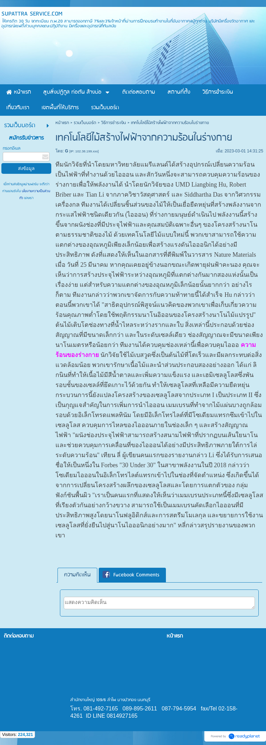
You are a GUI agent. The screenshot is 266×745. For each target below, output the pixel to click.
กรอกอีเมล (11, 148)
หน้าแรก (62, 122)
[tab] (77, 575)
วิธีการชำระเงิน (113, 122)
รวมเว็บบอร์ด (85, 122)
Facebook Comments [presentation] (131, 574)
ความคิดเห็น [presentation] (77, 574)
